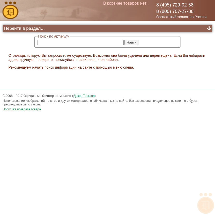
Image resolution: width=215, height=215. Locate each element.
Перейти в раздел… (24, 28)
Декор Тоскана (83, 96)
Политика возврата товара (22, 109)
